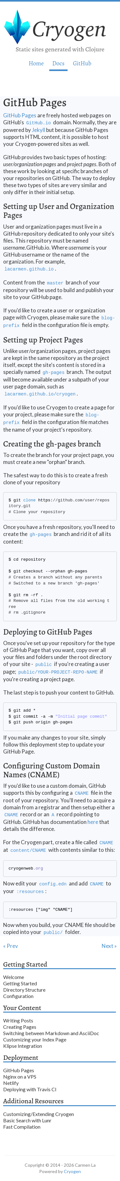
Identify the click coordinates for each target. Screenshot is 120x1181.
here (92, 822)
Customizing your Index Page (34, 1039)
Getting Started (20, 983)
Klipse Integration (22, 1046)
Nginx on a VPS (19, 1076)
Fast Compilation (21, 1127)
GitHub (82, 63)
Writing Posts (18, 1020)
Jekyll (38, 130)
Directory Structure (24, 990)
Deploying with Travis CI (30, 1089)
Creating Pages (19, 1027)
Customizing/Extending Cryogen (38, 1114)
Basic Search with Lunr (27, 1120)
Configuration (18, 996)
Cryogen (72, 1171)
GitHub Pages (19, 115)
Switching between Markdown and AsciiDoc (51, 1033)
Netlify (11, 1083)
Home (36, 63)
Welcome (13, 977)
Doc (58, 63)
